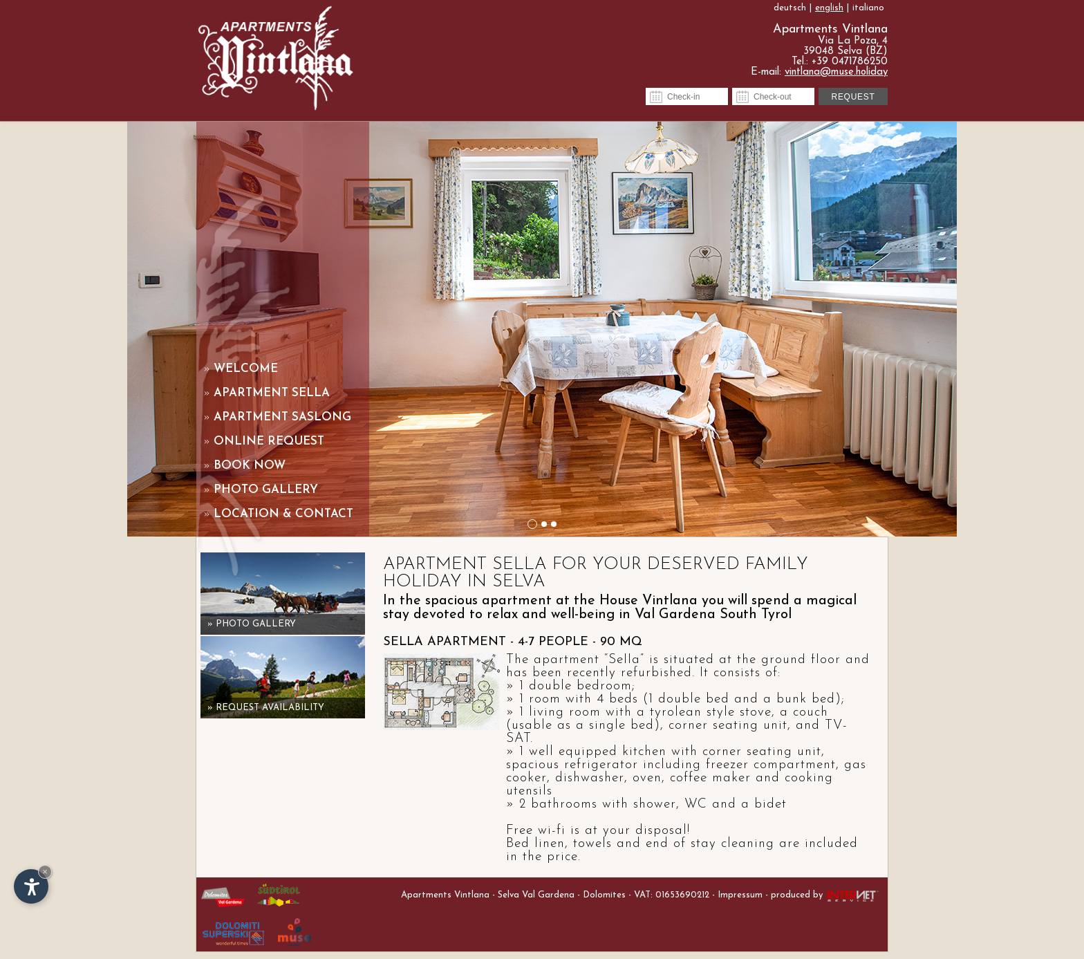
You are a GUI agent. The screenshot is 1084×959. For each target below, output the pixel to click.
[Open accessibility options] (31, 886)
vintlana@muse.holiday (836, 72)
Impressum (740, 895)
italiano (868, 7)
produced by (826, 895)
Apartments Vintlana (445, 895)
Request (853, 97)
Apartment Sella (266, 393)
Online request (263, 441)
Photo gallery (260, 490)
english (829, 7)
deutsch (790, 7)
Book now (244, 466)
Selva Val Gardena (536, 895)
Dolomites (604, 895)
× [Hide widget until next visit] (45, 871)
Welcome (240, 369)
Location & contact (278, 514)
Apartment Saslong (277, 417)
